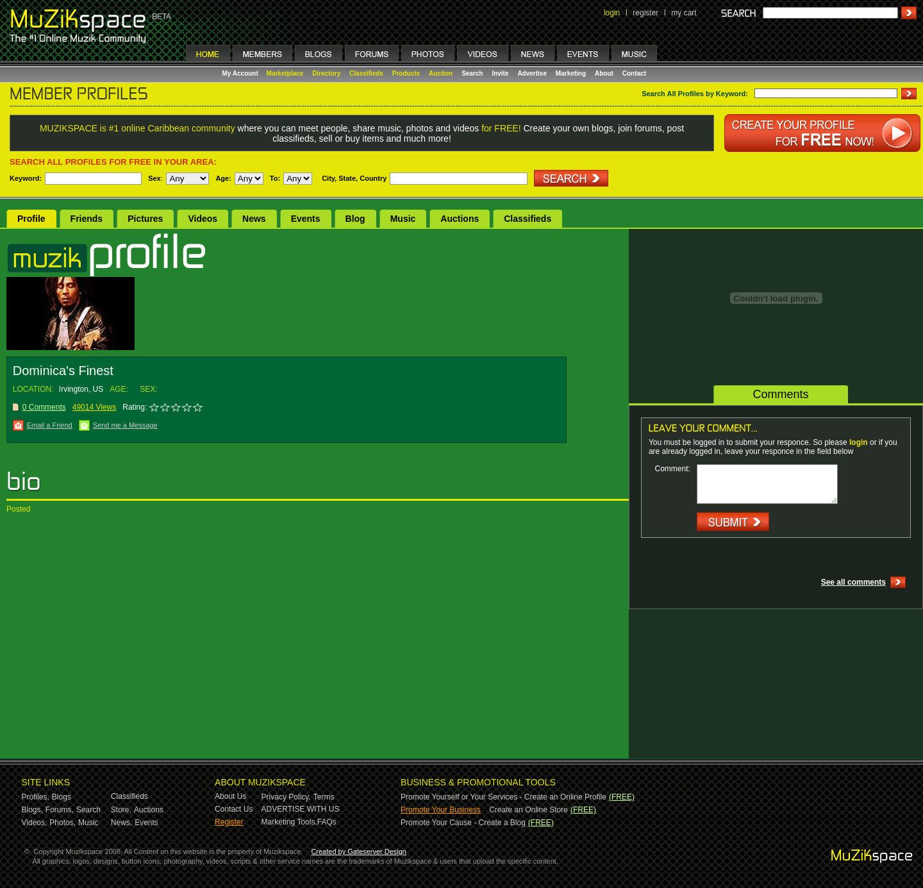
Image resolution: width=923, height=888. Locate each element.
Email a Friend (49, 425)
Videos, (34, 822)
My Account (241, 73)
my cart (683, 12)
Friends (87, 219)
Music (403, 219)
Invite (500, 73)
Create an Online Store (528, 809)
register (645, 12)
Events (305, 219)
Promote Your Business (441, 809)
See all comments (853, 582)
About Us (230, 796)
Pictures (145, 219)
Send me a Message (125, 425)
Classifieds (366, 73)
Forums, (60, 809)
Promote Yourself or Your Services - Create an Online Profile (503, 796)
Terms (324, 796)
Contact (634, 73)
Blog (355, 219)
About (604, 73)
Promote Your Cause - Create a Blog (463, 822)
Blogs (61, 796)
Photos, (62, 822)
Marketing (571, 73)
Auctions (459, 219)
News (254, 219)
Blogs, (32, 809)
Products (406, 73)
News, (121, 822)
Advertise (532, 73)
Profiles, (35, 796)
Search (472, 73)
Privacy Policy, (286, 796)
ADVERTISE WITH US (301, 809)
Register (229, 821)
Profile (31, 219)
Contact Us (234, 809)
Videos (202, 219)
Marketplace (285, 73)
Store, (121, 809)
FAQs (327, 821)
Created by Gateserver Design (358, 851)
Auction (441, 73)
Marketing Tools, (289, 821)
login (612, 12)
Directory (326, 73)
